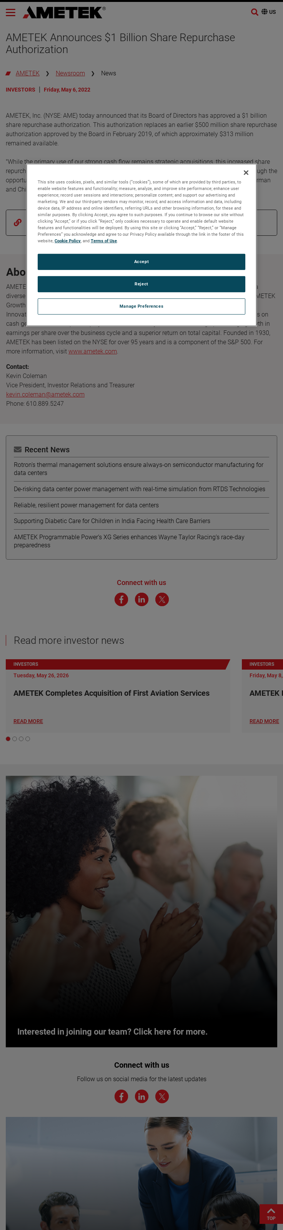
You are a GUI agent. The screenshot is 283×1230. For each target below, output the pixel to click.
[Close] (246, 172)
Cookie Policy (68, 240)
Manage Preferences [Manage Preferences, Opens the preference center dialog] (141, 306)
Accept (141, 261)
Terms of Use (104, 240)
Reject (141, 284)
